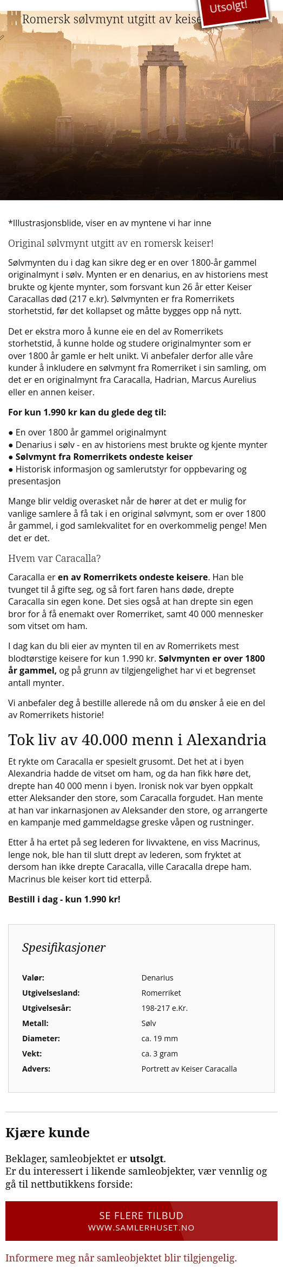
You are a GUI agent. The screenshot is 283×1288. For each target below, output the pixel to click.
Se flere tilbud (141, 1221)
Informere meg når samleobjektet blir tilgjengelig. (121, 1257)
